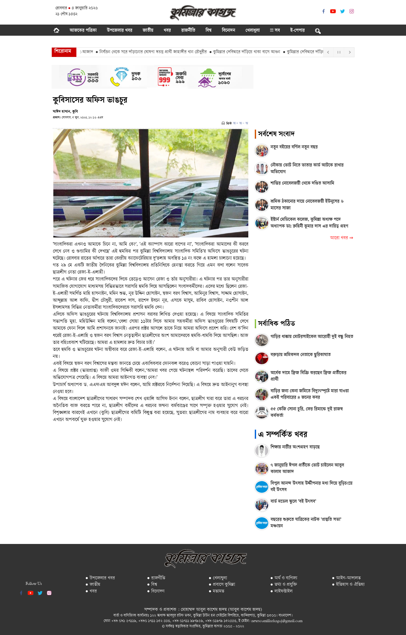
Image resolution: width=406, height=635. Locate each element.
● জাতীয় (92, 584)
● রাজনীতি (156, 578)
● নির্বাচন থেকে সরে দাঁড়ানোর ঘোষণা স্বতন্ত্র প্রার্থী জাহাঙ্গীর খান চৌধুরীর (152, 52)
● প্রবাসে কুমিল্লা (222, 584)
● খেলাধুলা (218, 578)
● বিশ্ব (152, 584)
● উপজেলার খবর (100, 578)
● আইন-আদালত (346, 578)
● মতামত (216, 591)
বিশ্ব (209, 30)
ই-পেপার (297, 30)
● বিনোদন (155, 591)
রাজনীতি (188, 30)
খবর (167, 30)
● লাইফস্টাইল (281, 591)
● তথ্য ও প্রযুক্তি (283, 584)
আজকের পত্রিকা (83, 30)
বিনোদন (228, 30)
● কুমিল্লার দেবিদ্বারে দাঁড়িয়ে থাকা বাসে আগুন (246, 52)
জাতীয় (148, 30)
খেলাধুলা (252, 30)
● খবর (91, 591)
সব (275, 30)
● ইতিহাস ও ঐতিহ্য (348, 584)
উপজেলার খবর (119, 30)
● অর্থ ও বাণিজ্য (283, 578)
